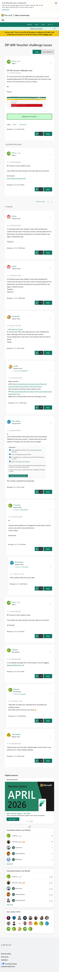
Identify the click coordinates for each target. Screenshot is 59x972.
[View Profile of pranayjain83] (16, 316)
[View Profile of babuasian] (15, 650)
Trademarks (4, 960)
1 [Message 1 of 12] (12, 129)
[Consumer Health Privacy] (29, 966)
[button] (50, 63)
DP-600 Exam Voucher (16, 329)
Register (29, 24)
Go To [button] (49, 24)
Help (43, 24)
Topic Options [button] (47, 52)
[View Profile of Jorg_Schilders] (16, 734)
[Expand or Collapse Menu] (3, 20)
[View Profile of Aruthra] (14, 216)
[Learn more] (13, 819)
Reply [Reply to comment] (48, 189)
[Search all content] (43, 29)
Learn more (5, 9)
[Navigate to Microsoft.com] (7, 15)
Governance (22, 124)
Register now (47, 34)
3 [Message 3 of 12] (12, 671)
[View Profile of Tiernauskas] (16, 505)
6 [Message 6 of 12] (12, 487)
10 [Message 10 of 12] (14, 403)
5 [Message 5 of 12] (12, 185)
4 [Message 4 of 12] (14, 716)
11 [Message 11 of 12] (13, 298)
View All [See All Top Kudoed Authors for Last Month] (10, 904)
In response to (20, 370)
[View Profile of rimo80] (15, 366)
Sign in (37, 24)
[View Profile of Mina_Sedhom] (16, 421)
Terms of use (4, 956)
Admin (14, 124)
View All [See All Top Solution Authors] (10, 864)
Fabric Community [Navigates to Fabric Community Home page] (22, 15)
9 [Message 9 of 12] (12, 348)
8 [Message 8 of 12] (15, 584)
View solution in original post (16, 178)
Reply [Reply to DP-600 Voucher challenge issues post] (48, 134)
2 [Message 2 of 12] (12, 756)
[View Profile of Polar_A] (14, 61)
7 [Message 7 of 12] (14, 544)
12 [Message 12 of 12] (13, 248)
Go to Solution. (32, 116)
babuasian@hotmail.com (15, 665)
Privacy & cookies (6, 953)
